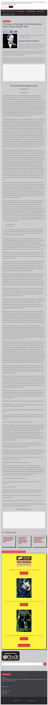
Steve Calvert (7, 29)
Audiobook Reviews (31, 11)
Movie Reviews (6, 14)
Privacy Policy (4, 692)
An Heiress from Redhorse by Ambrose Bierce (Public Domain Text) (22, 540)
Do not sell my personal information (8, 4)
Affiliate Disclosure (5, 686)
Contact (13, 14)
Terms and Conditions (6, 690)
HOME (4, 11)
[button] (24, 11)
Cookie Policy (4, 693)
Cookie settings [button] (5, 6)
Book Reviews (41, 11)
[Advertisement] (24, 72)
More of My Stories (24, 645)
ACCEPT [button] (11, 6)
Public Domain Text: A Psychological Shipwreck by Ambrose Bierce (39, 539)
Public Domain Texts (6, 21)
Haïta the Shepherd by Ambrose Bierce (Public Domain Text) (8, 539)
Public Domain (20, 11)
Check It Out (24, 638)
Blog (14, 11)
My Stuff (9, 11)
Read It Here (24, 573)
